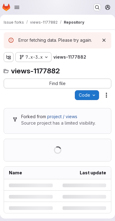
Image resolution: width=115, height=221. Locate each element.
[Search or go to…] (97, 7)
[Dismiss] (104, 40)
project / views (62, 116)
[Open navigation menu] (17, 7)
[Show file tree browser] (8, 57)
